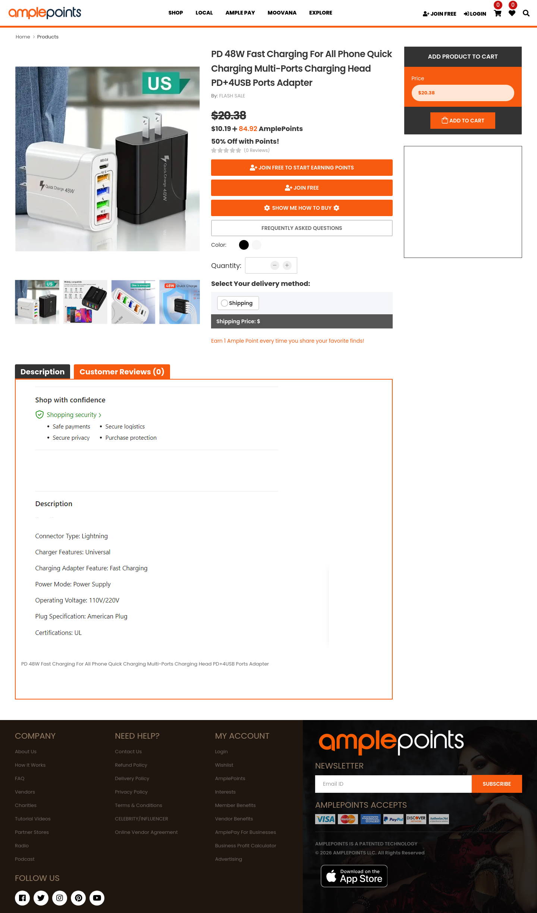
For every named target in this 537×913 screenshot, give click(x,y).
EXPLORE (320, 12)
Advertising (228, 859)
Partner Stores (32, 832)
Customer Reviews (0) (121, 372)
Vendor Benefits (234, 818)
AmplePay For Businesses (245, 832)
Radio (22, 845)
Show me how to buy (302, 208)
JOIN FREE (439, 14)
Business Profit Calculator (245, 845)
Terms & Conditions (138, 805)
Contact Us (128, 751)
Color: (218, 245)
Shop (176, 12)
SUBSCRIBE (497, 784)
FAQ (20, 778)
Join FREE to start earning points (305, 167)
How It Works (30, 765)
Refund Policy (131, 765)
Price (418, 78)
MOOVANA (282, 12)
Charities (26, 805)
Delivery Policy (132, 778)
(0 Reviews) (257, 150)
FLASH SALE (232, 95)
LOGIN (475, 14)
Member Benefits (235, 805)
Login (221, 751)
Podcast (25, 859)
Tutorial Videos (33, 818)
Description (43, 372)
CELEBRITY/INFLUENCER (141, 818)
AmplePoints (230, 778)
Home (23, 36)
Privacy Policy (131, 791)
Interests (225, 791)
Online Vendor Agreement (146, 832)
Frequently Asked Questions (301, 228)
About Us (26, 751)
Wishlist (224, 765)
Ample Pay (240, 12)
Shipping (240, 303)
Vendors (25, 791)
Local (204, 12)
